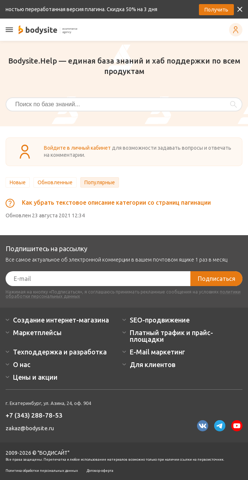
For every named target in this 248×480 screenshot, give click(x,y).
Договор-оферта (100, 471)
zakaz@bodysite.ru (30, 428)
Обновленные (55, 182)
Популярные (99, 182)
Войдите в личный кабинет (77, 148)
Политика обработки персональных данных (42, 471)
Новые (18, 182)
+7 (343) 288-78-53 (34, 415)
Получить (216, 10)
